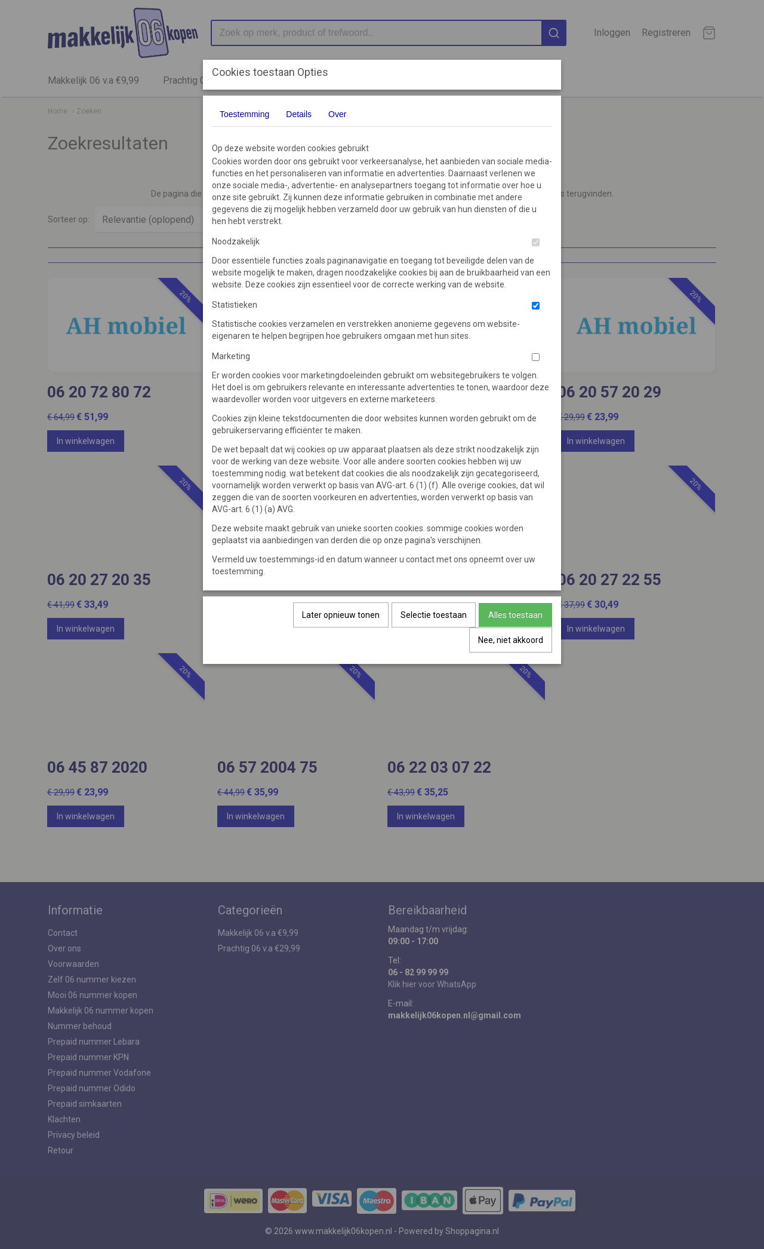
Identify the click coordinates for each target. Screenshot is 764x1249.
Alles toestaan (515, 615)
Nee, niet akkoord (510, 640)
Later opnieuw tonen (341, 615)
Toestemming (244, 114)
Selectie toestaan (434, 615)
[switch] (536, 242)
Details (299, 114)
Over (337, 114)
